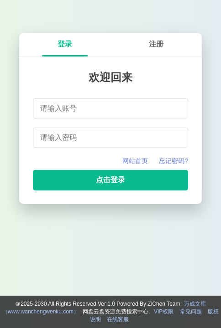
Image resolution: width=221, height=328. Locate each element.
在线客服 (118, 319)
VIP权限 (164, 311)
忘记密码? (173, 160)
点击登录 (110, 180)
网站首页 (135, 160)
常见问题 (191, 311)
